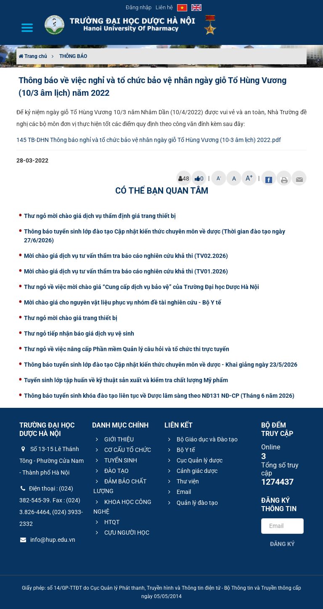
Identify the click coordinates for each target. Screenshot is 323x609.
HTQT (106, 522)
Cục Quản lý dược (194, 460)
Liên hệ (164, 7)
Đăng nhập (138, 7)
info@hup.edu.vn (47, 539)
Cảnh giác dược (191, 470)
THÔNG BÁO (73, 56)
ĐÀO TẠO (111, 470)
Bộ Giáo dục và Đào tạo (202, 439)
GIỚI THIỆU (113, 439)
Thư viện (182, 481)
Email (178, 491)
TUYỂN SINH (115, 460)
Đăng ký (282, 544)
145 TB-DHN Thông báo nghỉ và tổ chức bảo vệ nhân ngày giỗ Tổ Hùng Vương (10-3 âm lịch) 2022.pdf (148, 139)
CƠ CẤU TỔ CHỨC (122, 449)
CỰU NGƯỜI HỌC (121, 532)
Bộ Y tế (180, 449)
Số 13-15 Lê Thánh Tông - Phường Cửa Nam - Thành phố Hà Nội (51, 461)
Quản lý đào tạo (192, 502)
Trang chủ (33, 56)
